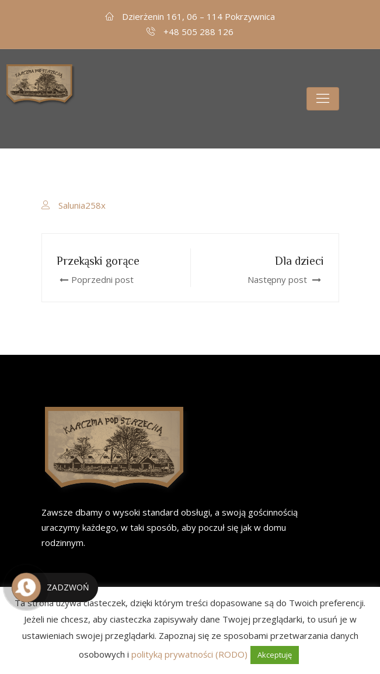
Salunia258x (82, 205)
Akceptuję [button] (274, 654)
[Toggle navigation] (322, 98)
